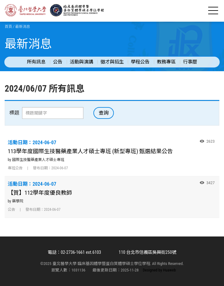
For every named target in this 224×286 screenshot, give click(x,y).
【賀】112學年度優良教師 (40, 192)
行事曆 (190, 62)
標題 (14, 113)
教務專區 (166, 62)
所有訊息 (36, 62)
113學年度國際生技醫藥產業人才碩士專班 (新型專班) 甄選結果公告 (90, 151)
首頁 (8, 26)
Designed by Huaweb (159, 270)
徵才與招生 (112, 62)
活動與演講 (81, 62)
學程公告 (140, 62)
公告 (57, 62)
